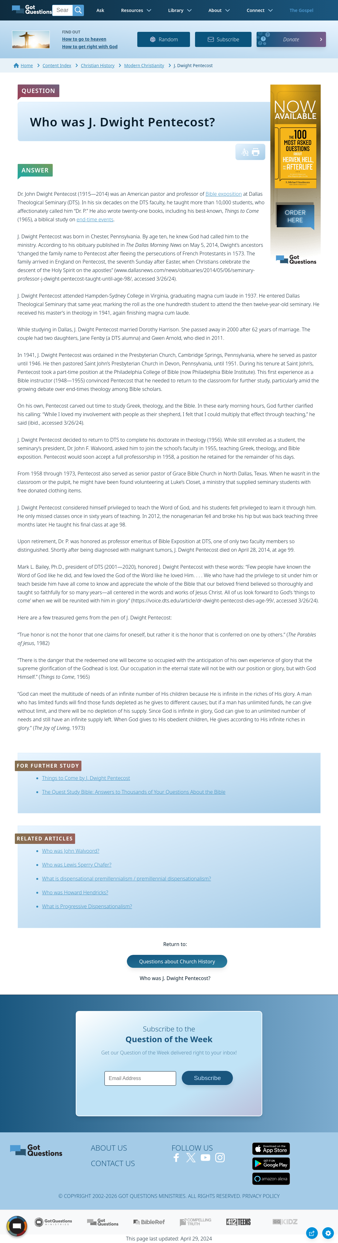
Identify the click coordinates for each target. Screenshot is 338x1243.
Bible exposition (223, 193)
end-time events (95, 219)
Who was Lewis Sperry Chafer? (76, 864)
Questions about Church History (177, 961)
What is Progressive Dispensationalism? (87, 906)
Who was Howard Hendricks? (75, 892)
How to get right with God (90, 46)
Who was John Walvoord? (70, 850)
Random (163, 39)
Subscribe (223, 39)
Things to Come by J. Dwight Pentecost (86, 778)
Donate (291, 39)
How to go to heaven (84, 39)
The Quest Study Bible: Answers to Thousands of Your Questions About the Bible (133, 791)
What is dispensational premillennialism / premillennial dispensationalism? (126, 878)
